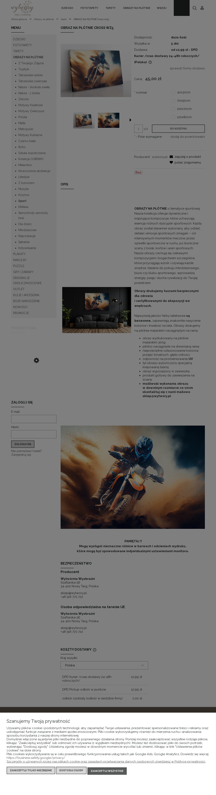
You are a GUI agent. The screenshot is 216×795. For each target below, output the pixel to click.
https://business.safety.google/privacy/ (36, 759)
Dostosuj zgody (71, 771)
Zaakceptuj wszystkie (107, 771)
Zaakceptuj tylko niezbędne (31, 771)
